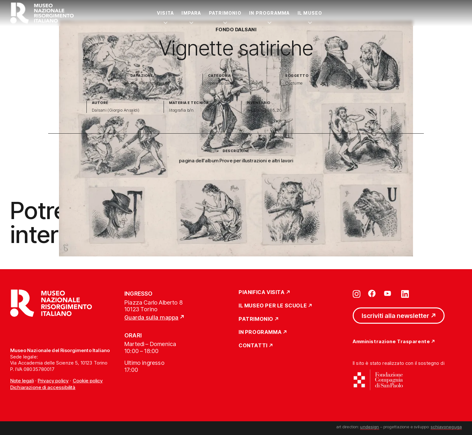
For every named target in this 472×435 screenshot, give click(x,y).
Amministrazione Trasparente (391, 341)
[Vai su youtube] (388, 293)
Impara (191, 13)
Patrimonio (225, 13)
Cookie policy (88, 381)
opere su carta (221, 83)
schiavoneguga (446, 426)
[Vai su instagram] (356, 293)
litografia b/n (181, 110)
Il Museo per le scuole (273, 306)
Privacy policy (53, 381)
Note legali (22, 381)
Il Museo (310, 13)
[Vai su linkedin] (405, 293)
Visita (165, 13)
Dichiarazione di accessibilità (43, 387)
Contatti (253, 346)
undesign (369, 426)
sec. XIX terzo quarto (149, 83)
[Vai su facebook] (372, 293)
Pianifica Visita (262, 292)
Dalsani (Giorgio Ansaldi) (116, 110)
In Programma (269, 13)
